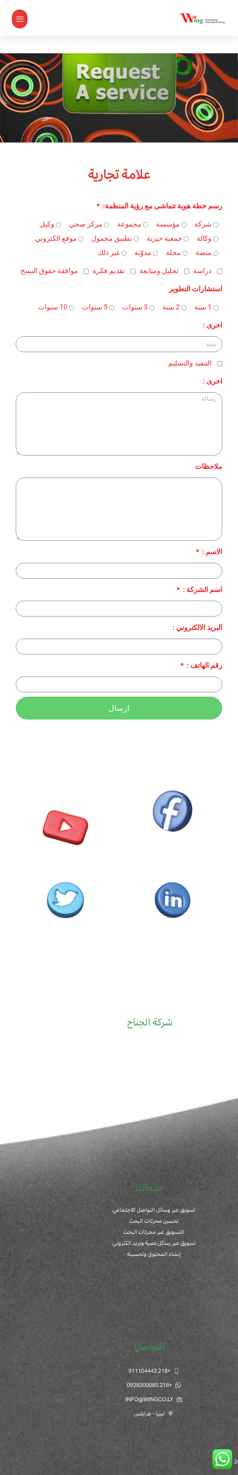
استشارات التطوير (195, 289)
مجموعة (129, 224)
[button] (20, 18)
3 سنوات (135, 307)
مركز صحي (85, 224)
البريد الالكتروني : (197, 627)
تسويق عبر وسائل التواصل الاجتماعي (153, 1209)
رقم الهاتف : (203, 665)
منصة (203, 252)
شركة (203, 224)
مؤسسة (168, 224)
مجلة (173, 252)
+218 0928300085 (154, 1385)
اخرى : (212, 325)
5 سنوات (95, 307)
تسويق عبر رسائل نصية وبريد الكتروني (153, 1242)
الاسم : (211, 551)
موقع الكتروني (56, 238)
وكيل (47, 224)
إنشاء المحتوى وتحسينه (154, 1254)
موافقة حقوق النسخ (49, 270)
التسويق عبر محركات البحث (153, 1231)
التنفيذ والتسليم (190, 363)
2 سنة (171, 307)
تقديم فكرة (109, 270)
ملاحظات (208, 466)
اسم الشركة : (201, 589)
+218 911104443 (153, 1370)
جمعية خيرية (164, 238)
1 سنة (203, 307)
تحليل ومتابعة (158, 270)
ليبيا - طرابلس (153, 1413)
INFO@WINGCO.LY (153, 1399)
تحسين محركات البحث (153, 1220)
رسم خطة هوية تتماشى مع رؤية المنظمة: (161, 206)
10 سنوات (52, 307)
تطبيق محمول (111, 238)
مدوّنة (142, 252)
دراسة (202, 270)
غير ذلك (109, 252)
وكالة (204, 238)
